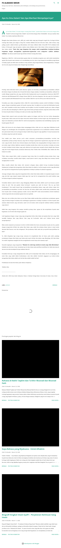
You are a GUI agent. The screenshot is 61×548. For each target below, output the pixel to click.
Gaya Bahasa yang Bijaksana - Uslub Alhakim (23, 449)
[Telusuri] (54, 3)
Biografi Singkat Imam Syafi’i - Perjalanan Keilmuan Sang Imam (29, 516)
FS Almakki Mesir (10, 3)
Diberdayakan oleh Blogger (30, 543)
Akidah (8, 285)
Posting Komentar (14, 400)
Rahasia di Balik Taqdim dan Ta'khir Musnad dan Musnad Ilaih (29, 381)
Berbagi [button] (55, 285)
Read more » (55, 400)
